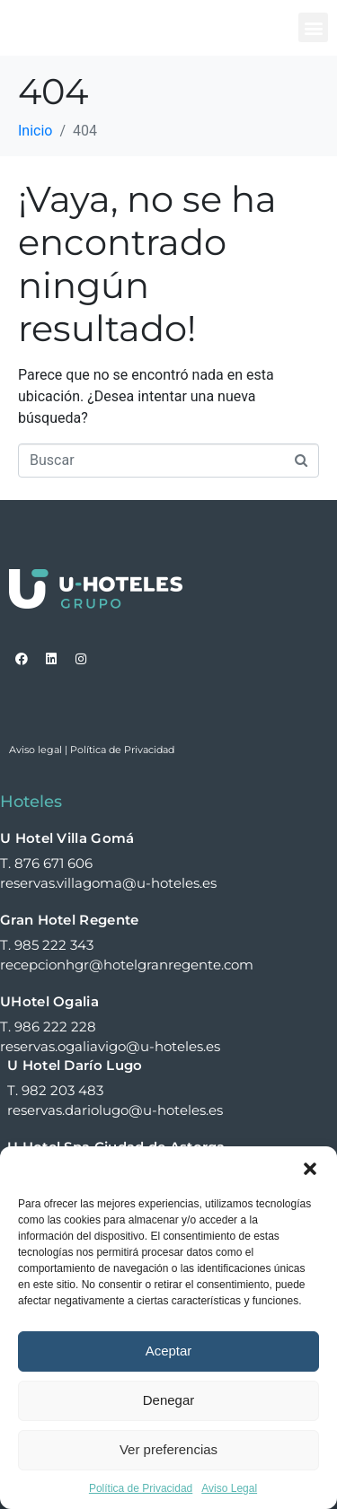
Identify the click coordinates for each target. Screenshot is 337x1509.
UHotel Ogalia (49, 1001)
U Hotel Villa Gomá (67, 838)
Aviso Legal (229, 1488)
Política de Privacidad (140, 1488)
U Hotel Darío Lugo (74, 1065)
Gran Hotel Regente (69, 919)
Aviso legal (35, 749)
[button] (310, 1169)
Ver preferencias (168, 1449)
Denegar (169, 1400)
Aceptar (169, 1350)
